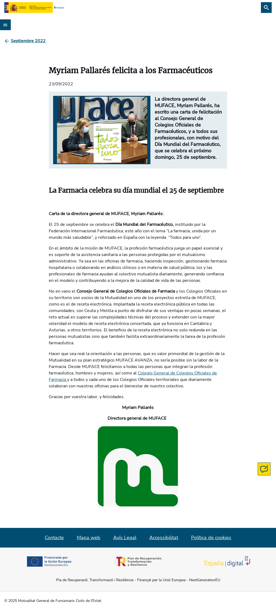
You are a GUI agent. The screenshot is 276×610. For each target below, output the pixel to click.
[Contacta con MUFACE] (264, 468)
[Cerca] (266, 7)
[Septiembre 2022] (28, 41)
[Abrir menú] (5, 24)
